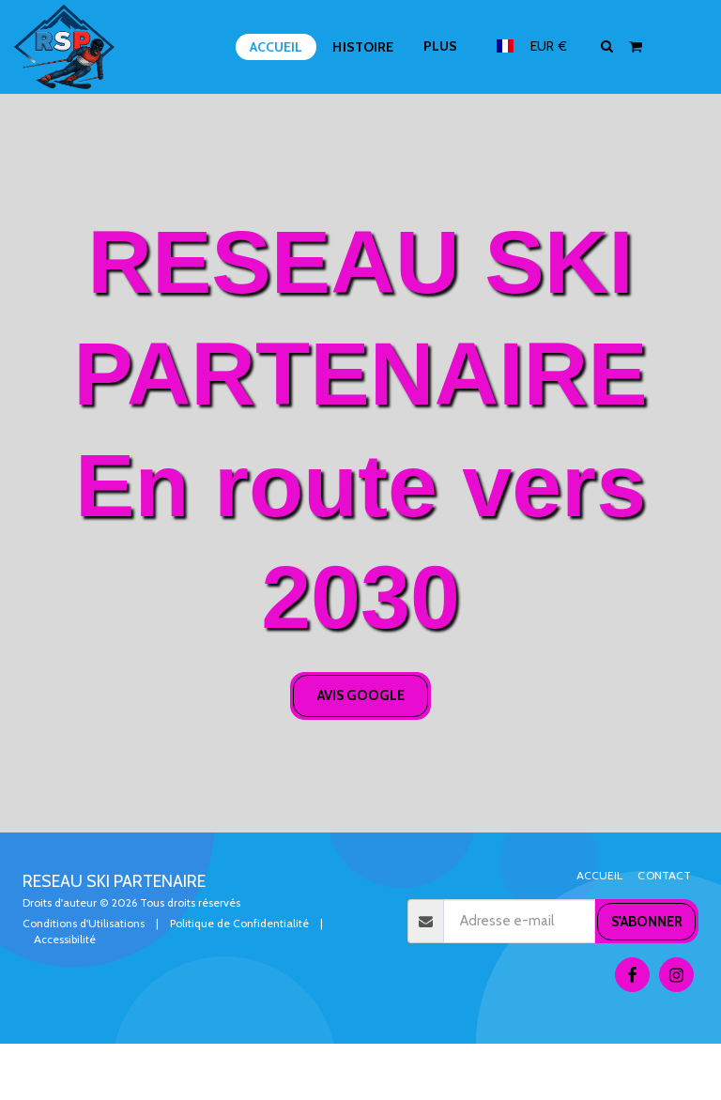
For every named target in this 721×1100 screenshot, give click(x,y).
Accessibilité (65, 939)
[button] (607, 46)
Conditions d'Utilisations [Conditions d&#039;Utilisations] (84, 923)
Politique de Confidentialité (239, 923)
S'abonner (647, 921)
